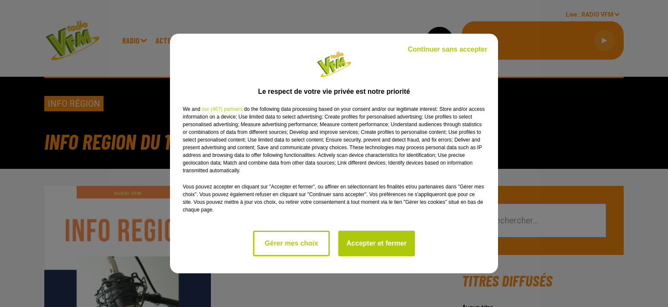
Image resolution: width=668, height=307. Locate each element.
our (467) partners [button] (222, 109)
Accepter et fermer (376, 243)
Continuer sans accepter (447, 49)
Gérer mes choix (291, 243)
